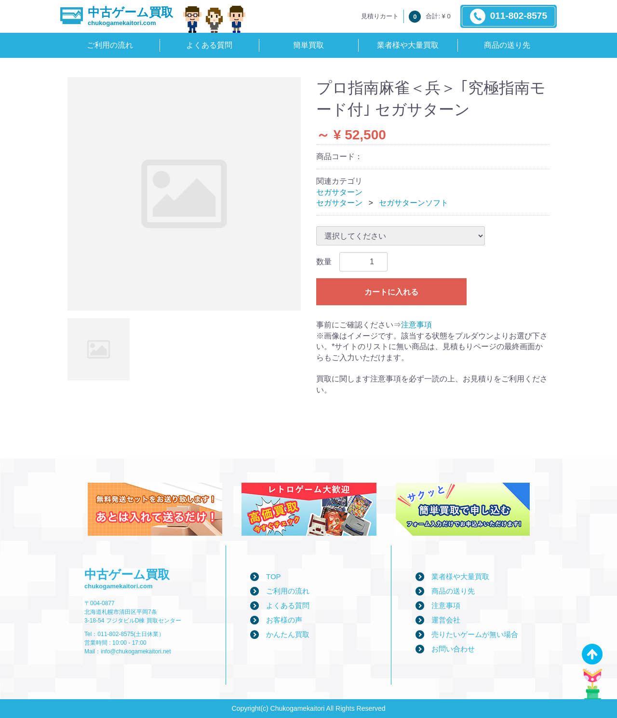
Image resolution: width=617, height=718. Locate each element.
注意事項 (416, 325)
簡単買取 (308, 45)
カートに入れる (391, 292)
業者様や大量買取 (408, 45)
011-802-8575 (508, 16)
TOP (273, 576)
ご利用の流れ (110, 45)
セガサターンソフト (413, 203)
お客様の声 (284, 620)
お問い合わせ (453, 649)
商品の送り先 (507, 45)
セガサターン (339, 192)
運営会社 (445, 620)
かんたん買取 (287, 634)
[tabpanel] (184, 194)
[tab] (98, 349)
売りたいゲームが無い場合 (474, 634)
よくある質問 (209, 45)
